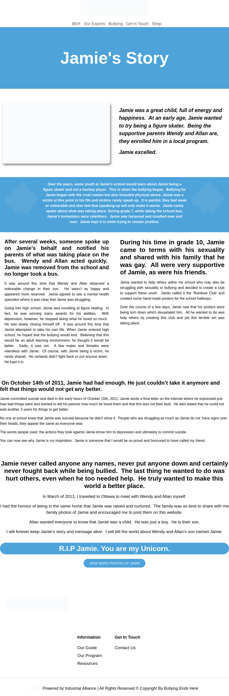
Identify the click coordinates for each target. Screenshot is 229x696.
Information (89, 637)
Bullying (116, 24)
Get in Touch (137, 24)
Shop (156, 24)
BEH (76, 24)
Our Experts (94, 24)
